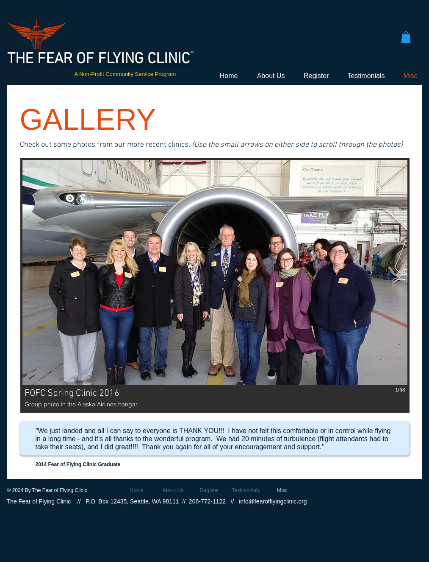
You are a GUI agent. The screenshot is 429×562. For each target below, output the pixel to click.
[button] (406, 37)
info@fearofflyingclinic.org (273, 501)
